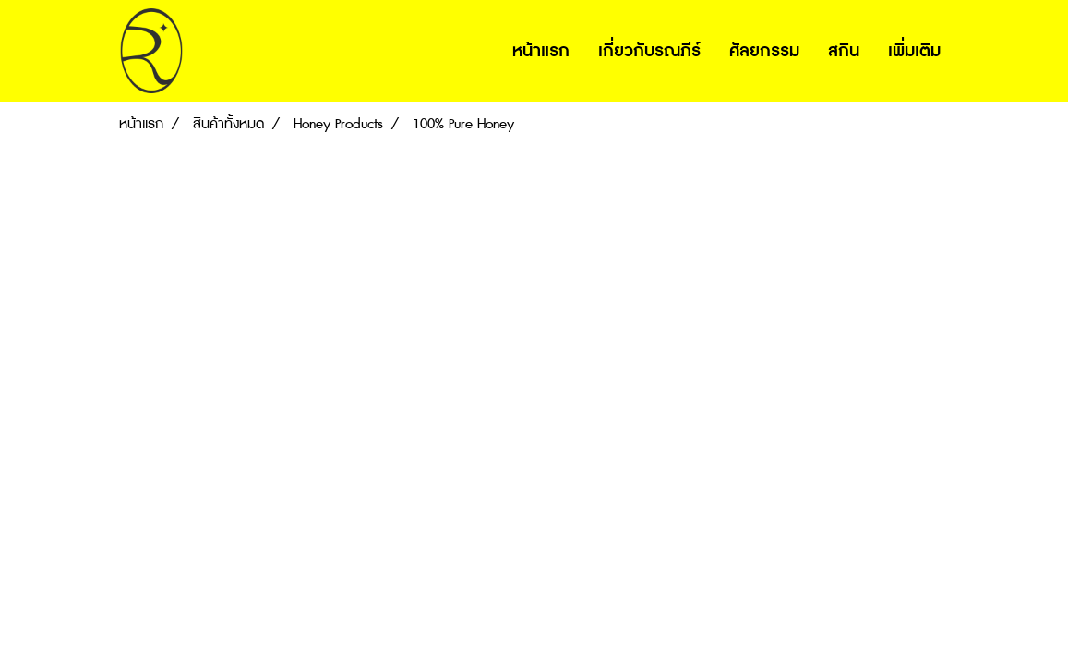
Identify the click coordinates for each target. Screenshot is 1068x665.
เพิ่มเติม (914, 51)
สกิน (843, 51)
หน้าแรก (541, 51)
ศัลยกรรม (764, 51)
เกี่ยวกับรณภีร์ (649, 51)
